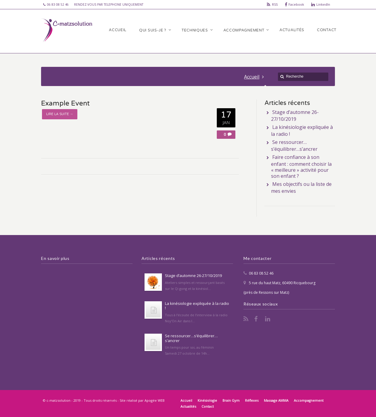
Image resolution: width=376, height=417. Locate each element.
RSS (275, 4)
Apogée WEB (155, 400)
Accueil (251, 76)
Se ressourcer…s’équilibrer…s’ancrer (294, 145)
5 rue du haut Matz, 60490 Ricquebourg (282, 282)
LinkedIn (323, 4)
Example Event (65, 103)
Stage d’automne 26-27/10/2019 (295, 115)
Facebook (296, 4)
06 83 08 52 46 (261, 273)
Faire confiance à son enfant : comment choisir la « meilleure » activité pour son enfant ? (301, 166)
